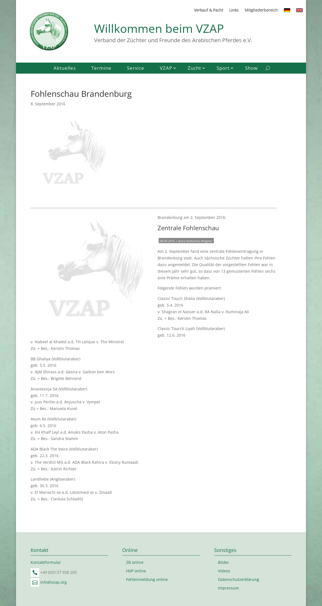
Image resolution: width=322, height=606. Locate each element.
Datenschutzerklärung (238, 579)
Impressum (228, 588)
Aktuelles (65, 68)
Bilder (223, 562)
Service (135, 68)
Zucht (194, 68)
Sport (223, 68)
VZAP (166, 68)
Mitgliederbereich (261, 10)
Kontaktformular (46, 562)
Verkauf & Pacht (208, 10)
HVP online (136, 570)
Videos (224, 570)
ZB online (134, 562)
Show (251, 68)
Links (234, 10)
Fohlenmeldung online (147, 579)
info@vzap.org (53, 582)
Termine (101, 68)
